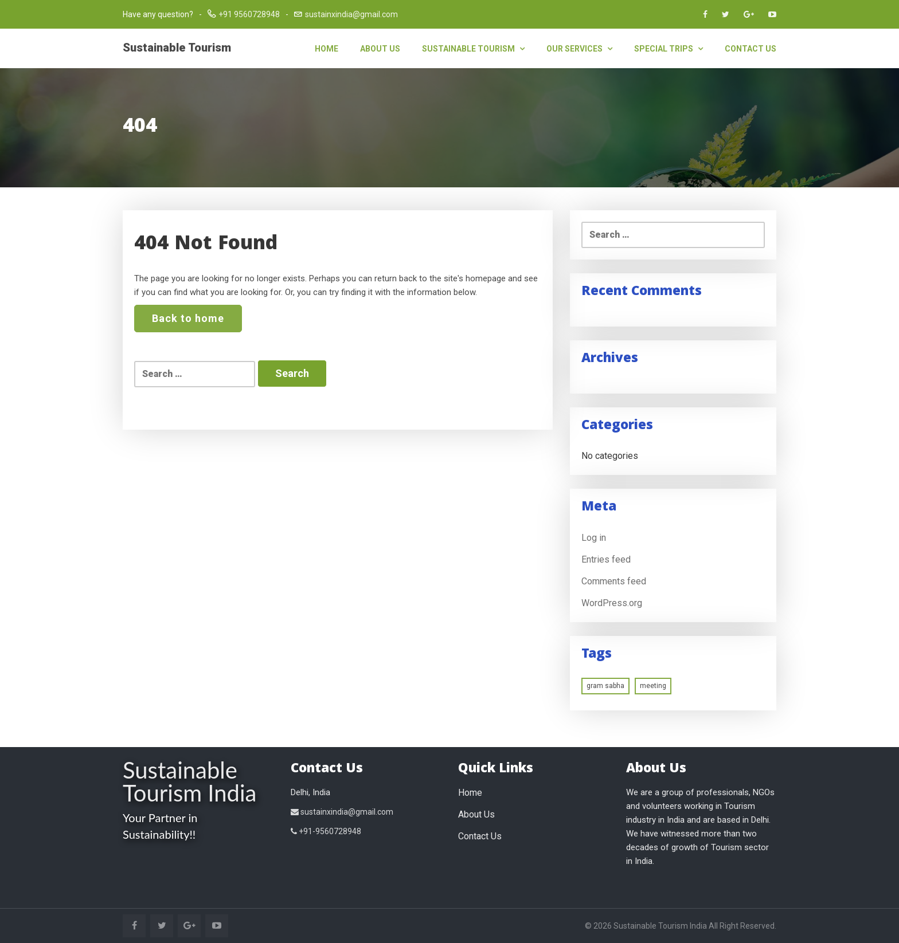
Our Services (579, 48)
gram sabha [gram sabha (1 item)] (605, 686)
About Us (380, 48)
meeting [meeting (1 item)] (653, 686)
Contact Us (750, 48)
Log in (593, 537)
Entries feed (606, 559)
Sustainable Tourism (177, 47)
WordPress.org (611, 603)
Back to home (188, 318)
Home (326, 48)
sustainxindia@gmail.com (351, 14)
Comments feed (613, 581)
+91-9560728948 (326, 831)
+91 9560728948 (249, 14)
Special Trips (668, 48)
